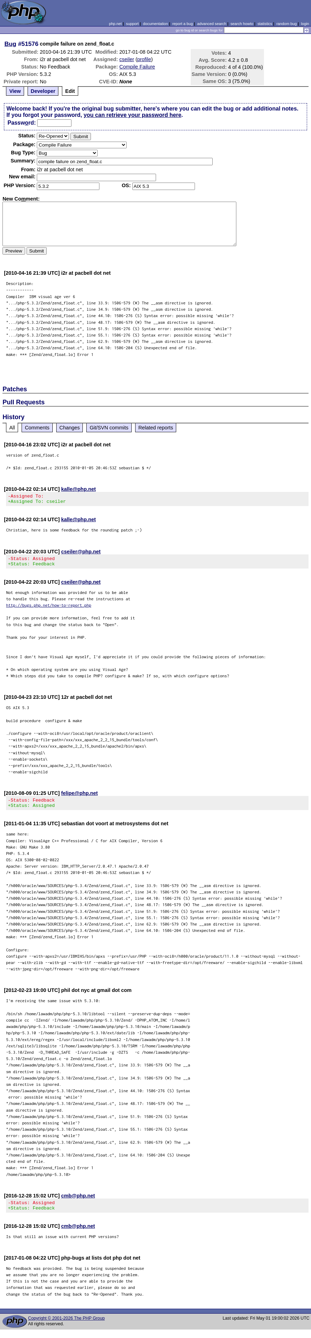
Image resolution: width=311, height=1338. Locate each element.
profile (144, 59)
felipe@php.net (79, 797)
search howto (241, 24)
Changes (69, 427)
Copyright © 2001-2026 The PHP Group (66, 1326)
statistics (265, 24)
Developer (43, 91)
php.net (115, 24)
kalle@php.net (78, 489)
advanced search (211, 24)
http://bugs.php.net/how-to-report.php (48, 609)
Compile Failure (137, 67)
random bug (286, 24)
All (12, 427)
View (15, 91)
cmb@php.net (78, 1202)
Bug (11, 43)
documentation (155, 24)
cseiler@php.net (81, 554)
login (305, 24)
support (132, 24)
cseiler (126, 59)
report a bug (182, 24)
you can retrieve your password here (132, 115)
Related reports (155, 427)
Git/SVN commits (109, 427)
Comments (37, 427)
